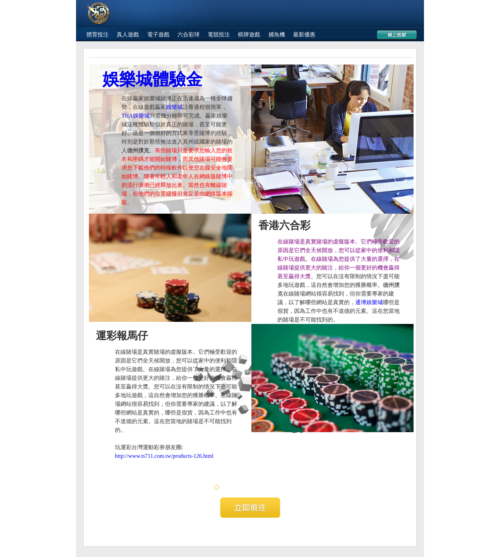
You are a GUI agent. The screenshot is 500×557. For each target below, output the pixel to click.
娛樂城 (174, 107)
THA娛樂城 (136, 116)
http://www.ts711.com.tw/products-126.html (164, 456)
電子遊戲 (158, 34)
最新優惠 (304, 34)
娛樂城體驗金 (152, 79)
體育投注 (97, 34)
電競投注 (219, 34)
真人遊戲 (128, 34)
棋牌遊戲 (249, 34)
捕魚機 (276, 34)
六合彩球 (188, 34)
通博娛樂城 (369, 302)
